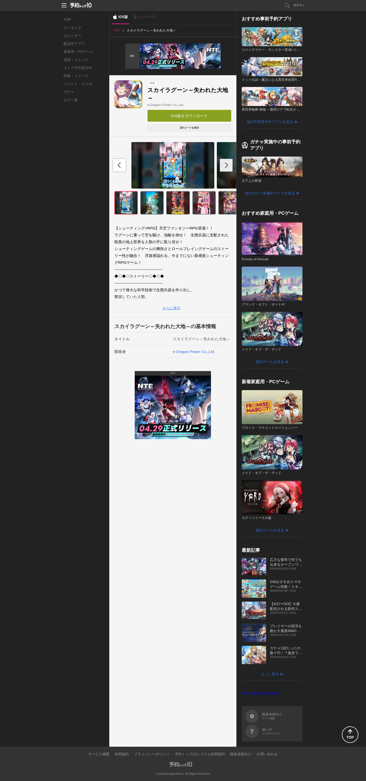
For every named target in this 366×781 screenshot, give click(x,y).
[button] (226, 165)
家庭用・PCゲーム (78, 52)
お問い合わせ (267, 754)
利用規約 (122, 754)
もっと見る (270, 674)
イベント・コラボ (78, 84)
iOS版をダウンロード (189, 116)
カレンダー (72, 36)
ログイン (299, 5)
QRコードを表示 (189, 127)
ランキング (72, 28)
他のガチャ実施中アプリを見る (270, 193)
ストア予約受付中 (78, 68)
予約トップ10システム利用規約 (200, 754)
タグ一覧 (71, 100)
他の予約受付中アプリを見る (270, 122)
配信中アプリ (74, 44)
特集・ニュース (76, 76)
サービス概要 (99, 754)
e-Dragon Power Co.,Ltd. (165, 105)
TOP (67, 20)
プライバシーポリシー (152, 754)
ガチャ (69, 92)
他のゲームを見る (270, 362)
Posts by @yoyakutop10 (261, 693)
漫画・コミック (76, 60)
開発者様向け (240, 754)
